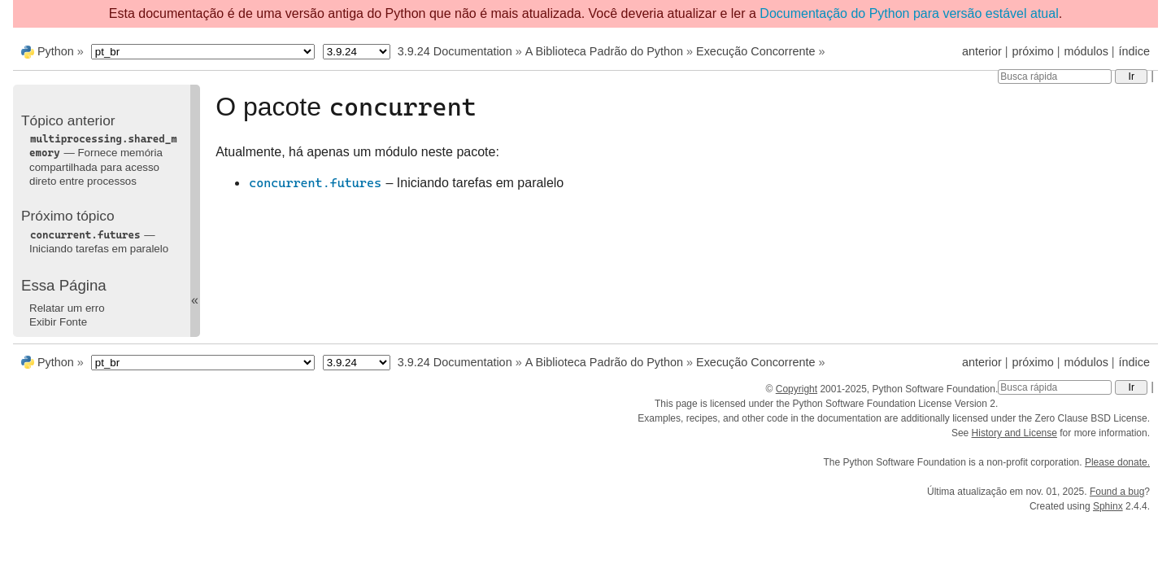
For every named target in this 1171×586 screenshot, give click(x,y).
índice (1134, 51)
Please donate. (1117, 462)
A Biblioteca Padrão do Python (604, 51)
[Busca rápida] (1055, 76)
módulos (1086, 51)
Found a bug (1117, 491)
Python (55, 51)
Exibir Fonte (58, 322)
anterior (982, 51)
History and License (1014, 433)
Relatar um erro (67, 308)
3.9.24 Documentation (455, 51)
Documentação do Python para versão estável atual (909, 13)
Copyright (796, 389)
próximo (1033, 51)
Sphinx (1108, 506)
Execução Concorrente (755, 51)
